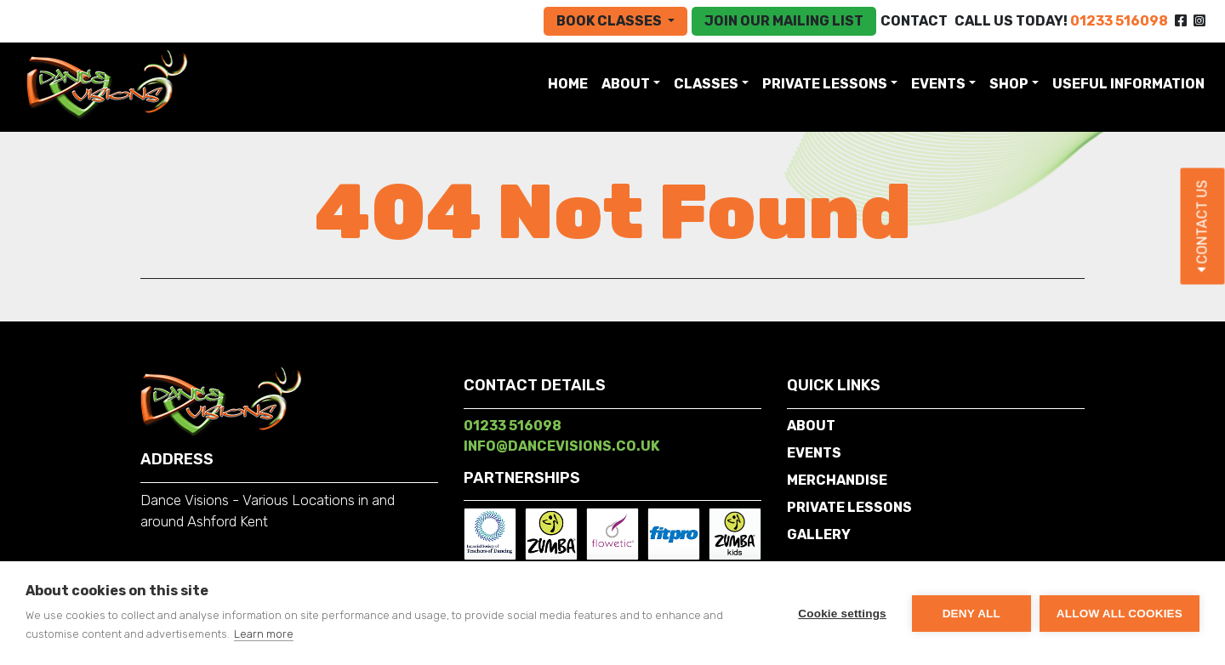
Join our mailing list (783, 21)
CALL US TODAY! (1061, 21)
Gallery (819, 534)
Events (938, 84)
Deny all (971, 613)
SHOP (1008, 84)
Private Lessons (824, 84)
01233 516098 (512, 426)
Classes (706, 84)
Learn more (263, 634)
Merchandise (837, 480)
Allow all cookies (1119, 613)
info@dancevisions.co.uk (561, 446)
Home (571, 82)
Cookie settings (842, 613)
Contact (914, 21)
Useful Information (1128, 84)
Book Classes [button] (610, 21)
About (625, 84)
